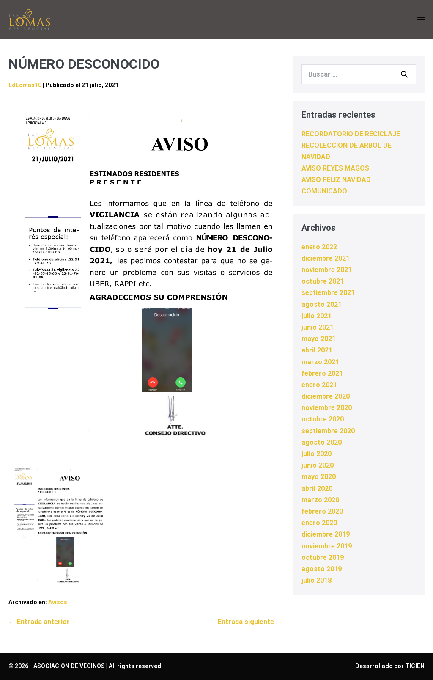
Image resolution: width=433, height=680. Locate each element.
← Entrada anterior (39, 622)
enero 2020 (319, 523)
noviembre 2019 (326, 546)
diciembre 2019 (325, 534)
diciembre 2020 (325, 396)
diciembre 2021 (325, 258)
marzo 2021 (320, 362)
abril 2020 (316, 489)
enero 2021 (319, 385)
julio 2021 (316, 316)
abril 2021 (316, 350)
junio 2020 (317, 465)
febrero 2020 (322, 511)
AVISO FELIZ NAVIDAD (336, 180)
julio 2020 (316, 454)
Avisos (57, 602)
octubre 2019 (322, 557)
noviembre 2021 (326, 270)
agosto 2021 (321, 304)
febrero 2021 (322, 373)
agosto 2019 (321, 569)
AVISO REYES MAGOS (335, 168)
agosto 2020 (321, 442)
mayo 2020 (318, 477)
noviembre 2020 (326, 408)
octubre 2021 (322, 281)
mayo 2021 (318, 339)
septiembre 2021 (328, 293)
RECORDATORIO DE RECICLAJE (350, 134)
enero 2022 (319, 247)
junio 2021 (317, 327)
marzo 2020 (320, 500)
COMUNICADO (324, 191)
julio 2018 (316, 580)
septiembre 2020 (328, 431)
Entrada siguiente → (250, 622)
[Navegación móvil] (421, 19)
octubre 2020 (322, 419)
